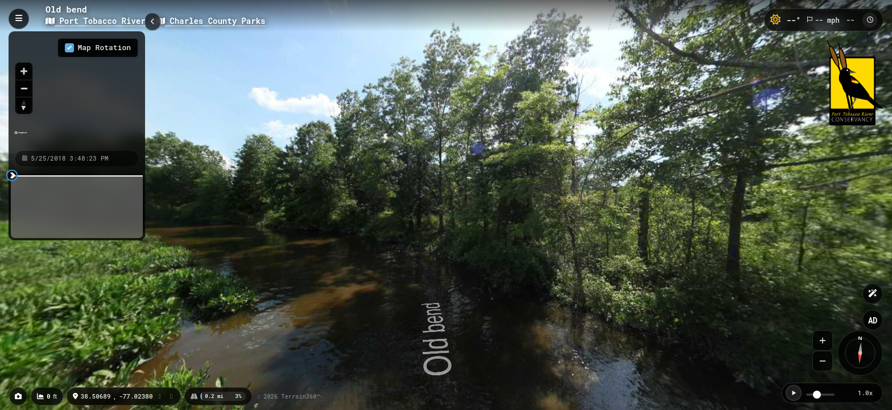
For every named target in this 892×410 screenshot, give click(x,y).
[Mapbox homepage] (20, 137)
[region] (77, 90)
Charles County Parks (210, 20)
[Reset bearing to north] (23, 105)
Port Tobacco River (98, 20)
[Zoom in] (23, 71)
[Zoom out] (23, 88)
